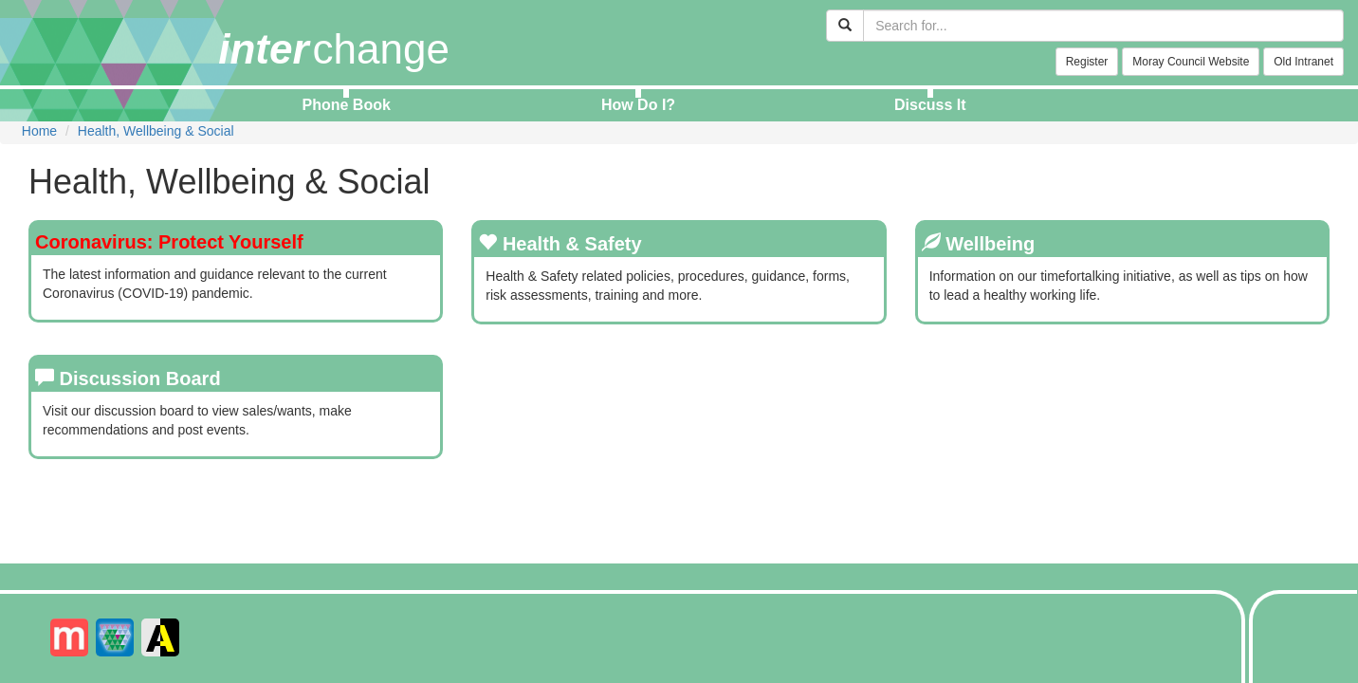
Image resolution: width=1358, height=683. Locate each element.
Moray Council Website (1190, 61)
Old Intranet (1303, 61)
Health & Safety (572, 243)
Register (1087, 61)
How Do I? (638, 105)
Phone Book (347, 105)
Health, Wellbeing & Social (156, 130)
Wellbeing (990, 243)
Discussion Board (140, 378)
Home (39, 130)
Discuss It (930, 105)
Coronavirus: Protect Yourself (169, 241)
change (334, 49)
